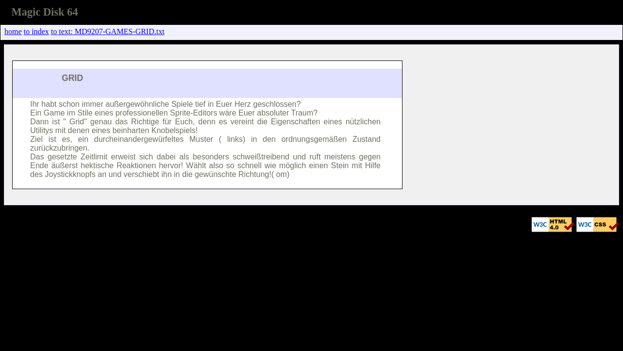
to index (36, 31)
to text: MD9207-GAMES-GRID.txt (108, 31)
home (13, 31)
